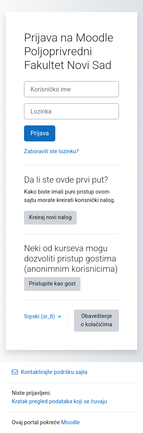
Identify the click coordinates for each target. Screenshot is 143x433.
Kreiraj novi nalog (50, 217)
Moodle (70, 422)
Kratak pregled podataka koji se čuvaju (59, 401)
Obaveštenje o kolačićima (96, 320)
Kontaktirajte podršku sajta (49, 372)
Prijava (40, 133)
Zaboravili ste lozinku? (51, 151)
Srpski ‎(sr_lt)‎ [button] (40, 316)
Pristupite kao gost (52, 283)
